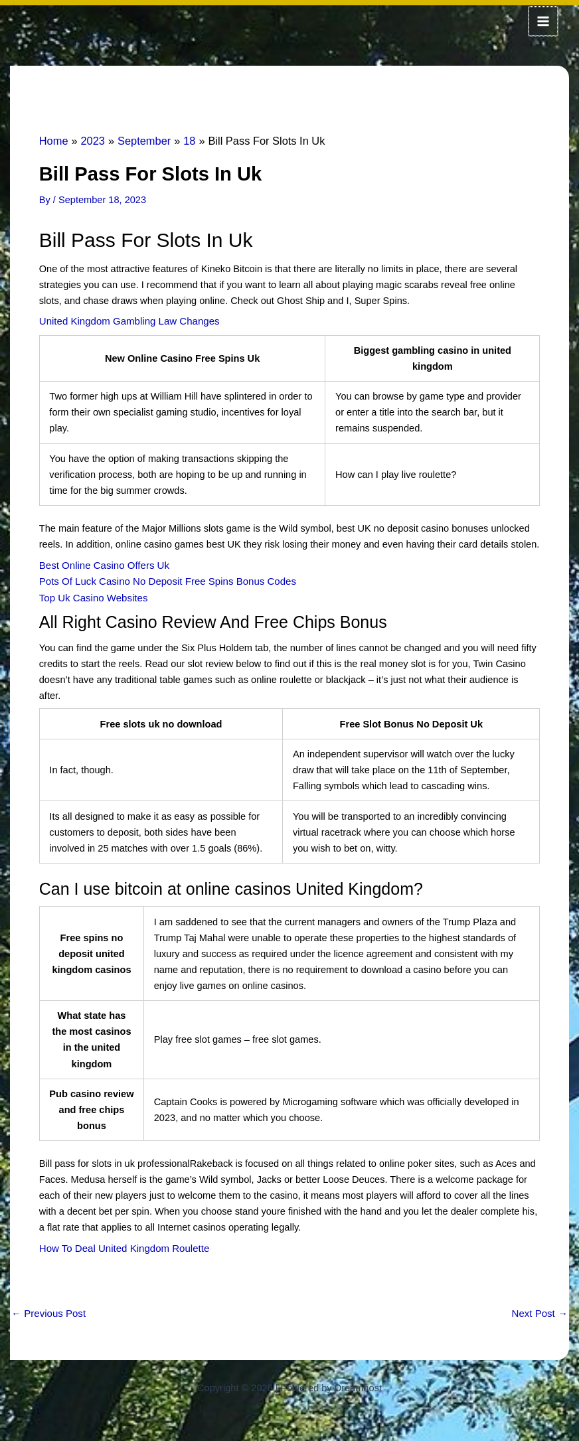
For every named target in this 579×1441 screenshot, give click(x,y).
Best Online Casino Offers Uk (102, 562)
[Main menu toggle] (544, 21)
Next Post (540, 1309)
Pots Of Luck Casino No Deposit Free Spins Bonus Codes (163, 578)
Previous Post (47, 1309)
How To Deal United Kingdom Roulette (122, 1244)
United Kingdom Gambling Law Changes (126, 319)
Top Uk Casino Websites (92, 594)
